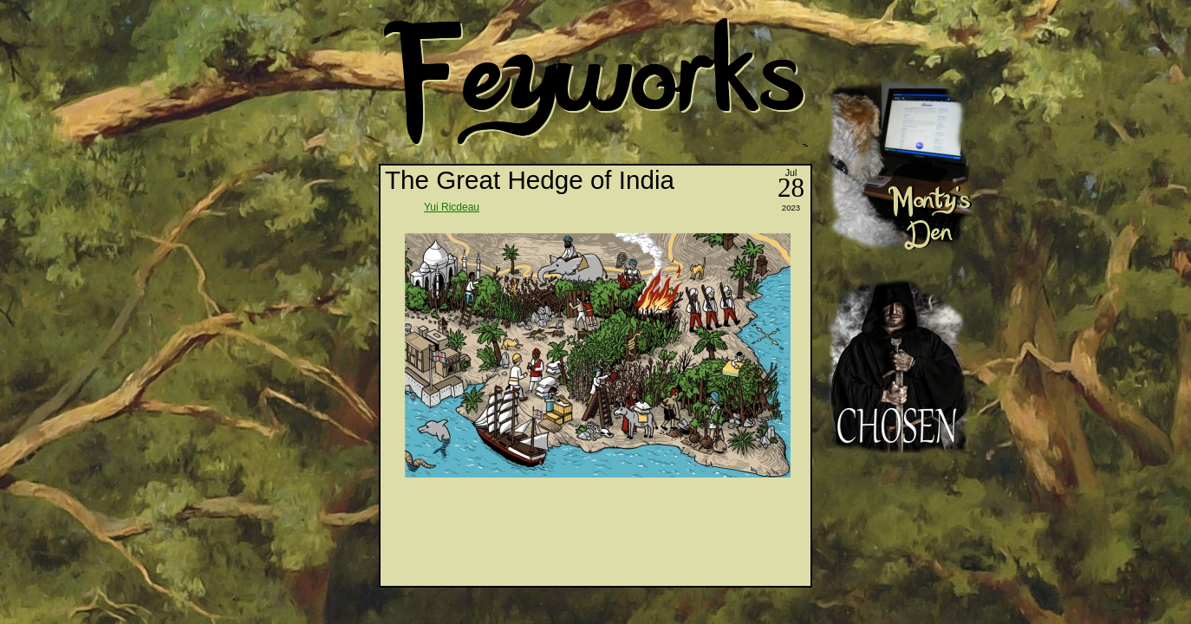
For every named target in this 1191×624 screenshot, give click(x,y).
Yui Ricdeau (451, 207)
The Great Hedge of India (529, 180)
